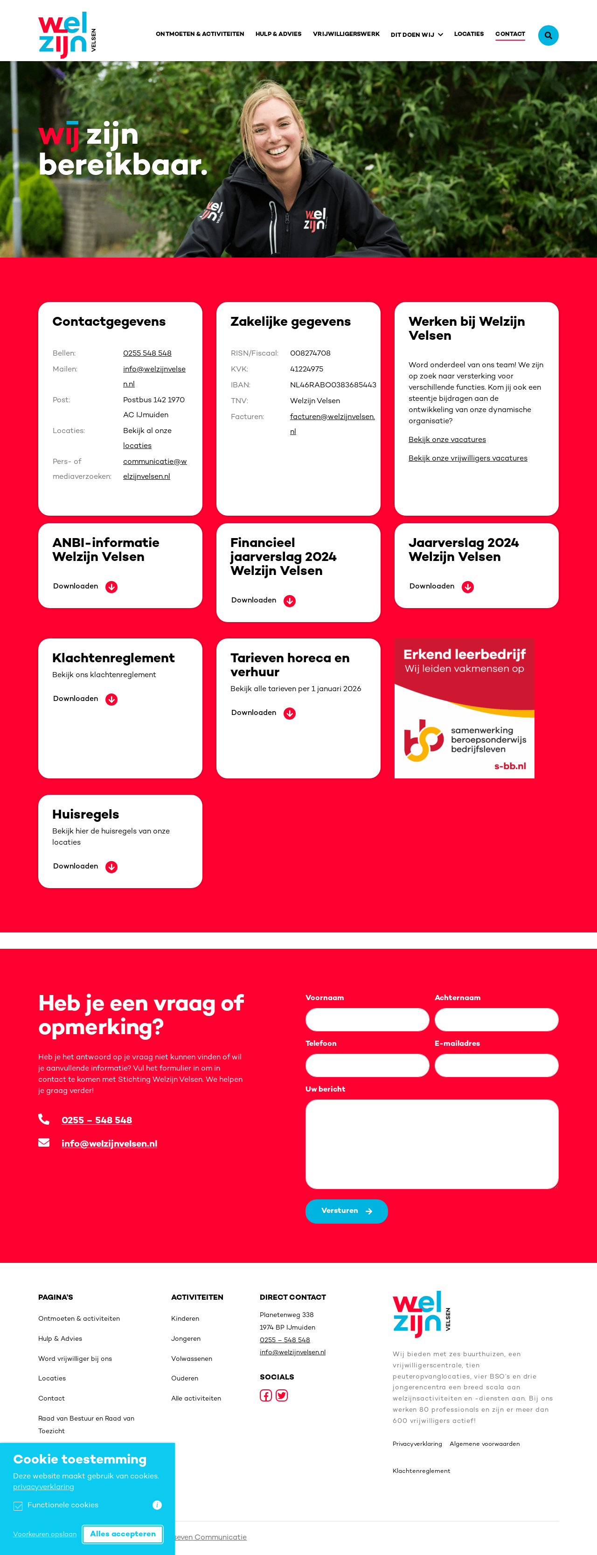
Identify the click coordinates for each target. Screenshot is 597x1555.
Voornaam (324, 998)
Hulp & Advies (279, 34)
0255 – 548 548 (97, 1121)
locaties (137, 446)
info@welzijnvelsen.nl (109, 1144)
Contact (510, 34)
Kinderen (185, 1319)
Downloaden (75, 587)
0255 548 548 (147, 354)
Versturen (346, 1211)
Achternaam (458, 998)
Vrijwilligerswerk (346, 34)
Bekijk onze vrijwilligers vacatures (468, 459)
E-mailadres (457, 1044)
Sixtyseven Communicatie (200, 1538)
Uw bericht (325, 1090)
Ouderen (184, 1378)
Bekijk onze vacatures (447, 440)
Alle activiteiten (196, 1398)
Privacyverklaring (417, 1444)
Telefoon (321, 1044)
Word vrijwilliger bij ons (75, 1359)
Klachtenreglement (422, 1471)
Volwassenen (191, 1359)
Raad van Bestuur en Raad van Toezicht (86, 1425)
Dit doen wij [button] (412, 35)
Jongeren (186, 1339)
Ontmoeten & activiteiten (200, 34)
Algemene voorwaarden (485, 1444)
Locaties (469, 34)
